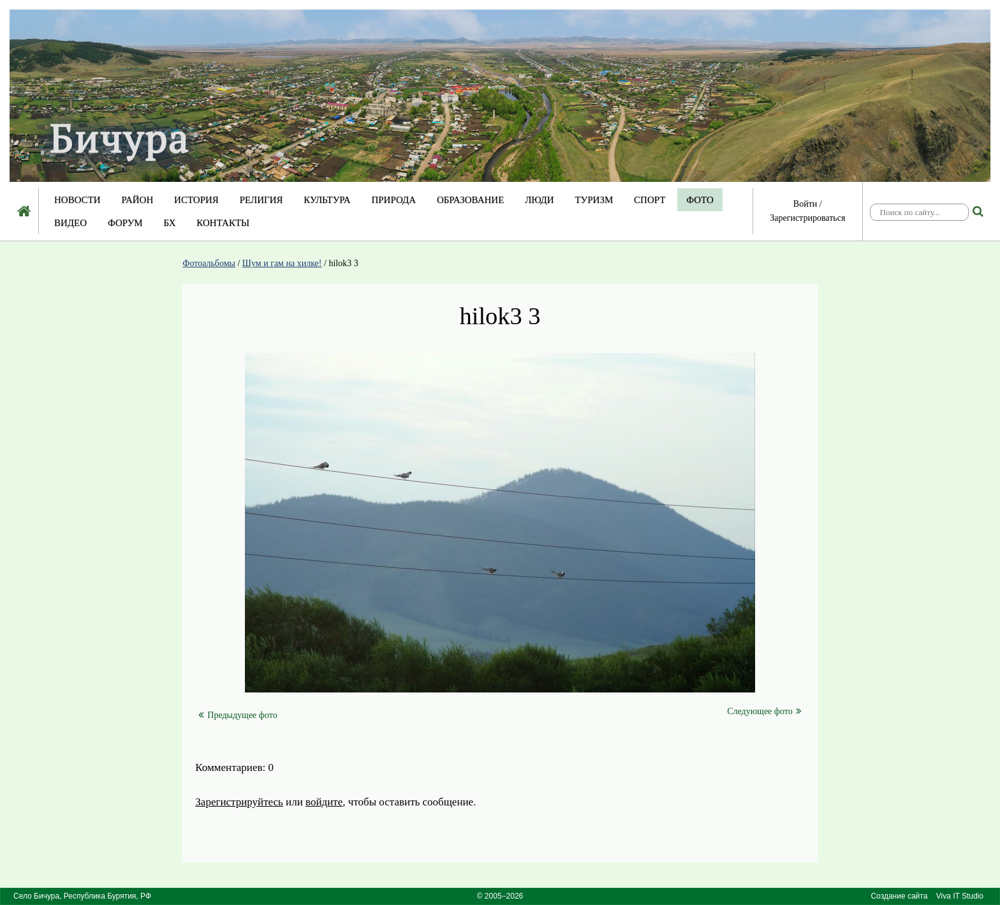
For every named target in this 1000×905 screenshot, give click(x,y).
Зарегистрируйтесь (239, 802)
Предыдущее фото (237, 715)
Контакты (222, 223)
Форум (125, 223)
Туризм (594, 200)
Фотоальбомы (208, 263)
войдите (323, 802)
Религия (261, 200)
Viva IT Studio (959, 896)
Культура (327, 200)
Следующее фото (764, 711)
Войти (805, 204)
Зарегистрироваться (807, 218)
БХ (169, 223)
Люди (539, 200)
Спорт (649, 200)
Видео (70, 223)
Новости (77, 200)
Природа (393, 200)
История (196, 200)
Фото (700, 200)
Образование (470, 200)
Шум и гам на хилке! (282, 263)
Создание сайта (899, 896)
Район (137, 200)
